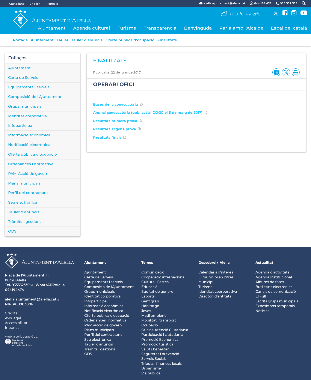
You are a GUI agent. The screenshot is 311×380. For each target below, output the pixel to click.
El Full (260, 296)
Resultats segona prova (114, 129)
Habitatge (150, 306)
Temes (147, 263)
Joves (146, 311)
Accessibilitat (16, 323)
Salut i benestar (155, 349)
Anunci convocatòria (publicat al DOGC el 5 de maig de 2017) (147, 113)
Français (52, 3)
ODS (12, 231)
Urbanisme (151, 368)
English (35, 3)
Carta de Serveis (23, 77)
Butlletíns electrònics (273, 287)
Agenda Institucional (273, 277)
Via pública (150, 373)
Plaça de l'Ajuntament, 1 (26, 275)
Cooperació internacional (163, 277)
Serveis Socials (153, 359)
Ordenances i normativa (30, 164)
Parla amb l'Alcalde (241, 28)
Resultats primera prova (115, 121)
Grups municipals (25, 106)
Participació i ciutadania (162, 335)
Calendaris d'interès (215, 272)
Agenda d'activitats (272, 272)
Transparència (160, 28)
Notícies (262, 311)
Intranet (12, 328)
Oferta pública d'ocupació (130, 40)
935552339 (21, 285)
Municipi (205, 282)
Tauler (62, 40)
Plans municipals (24, 183)
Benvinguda (198, 28)
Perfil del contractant (28, 193)
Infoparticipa (20, 125)
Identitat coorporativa (217, 292)
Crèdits (11, 313)
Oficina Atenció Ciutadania (164, 330)
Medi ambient (153, 316)
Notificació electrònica (29, 145)
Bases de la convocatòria (115, 104)
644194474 (14, 290)
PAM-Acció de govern (28, 173)
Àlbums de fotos (269, 282)
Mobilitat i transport (158, 320)
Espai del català (289, 28)
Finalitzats (167, 40)
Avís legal (13, 318)
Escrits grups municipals (276, 301)
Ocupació (149, 325)
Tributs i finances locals (161, 364)
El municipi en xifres (216, 277)
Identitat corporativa (27, 116)
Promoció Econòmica (160, 340)
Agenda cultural (91, 28)
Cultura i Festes (155, 282)
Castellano (16, 3)
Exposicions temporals (275, 306)
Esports (148, 296)
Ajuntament (52, 28)
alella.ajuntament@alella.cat (30, 299)
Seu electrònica (22, 202)
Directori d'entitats (214, 296)
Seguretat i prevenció (160, 354)
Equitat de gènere (157, 292)
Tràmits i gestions (25, 221)
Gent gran (150, 301)
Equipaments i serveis (29, 87)
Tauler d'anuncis (87, 40)
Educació (149, 287)
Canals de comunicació (275, 292)
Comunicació (152, 272)
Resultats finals (107, 137)
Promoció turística (157, 344)
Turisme (127, 28)
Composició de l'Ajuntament (35, 97)
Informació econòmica (29, 135)
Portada (20, 40)
